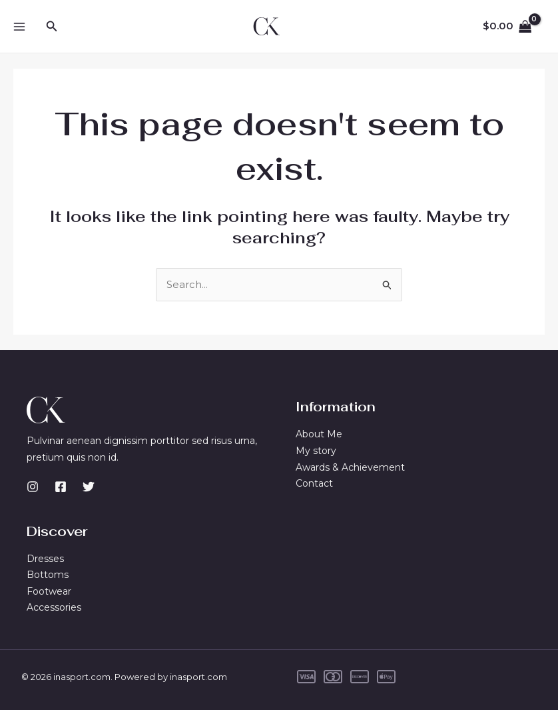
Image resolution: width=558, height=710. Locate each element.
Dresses (45, 558)
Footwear (49, 591)
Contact (314, 483)
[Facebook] (61, 487)
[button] (52, 26)
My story (316, 451)
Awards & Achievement (350, 467)
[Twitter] (89, 487)
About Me (319, 434)
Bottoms (48, 575)
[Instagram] (33, 487)
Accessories (54, 608)
